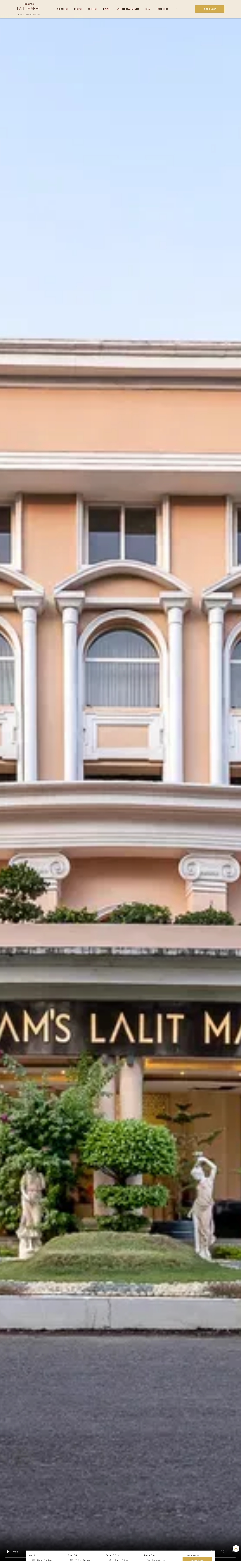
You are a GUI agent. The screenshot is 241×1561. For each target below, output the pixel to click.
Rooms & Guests (113, 1555)
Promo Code (150, 1555)
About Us (62, 8)
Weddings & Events (128, 8)
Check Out (72, 1555)
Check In (33, 1555)
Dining (106, 8)
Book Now (210, 8)
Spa (147, 8)
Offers (92, 8)
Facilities (162, 8)
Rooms (78, 8)
